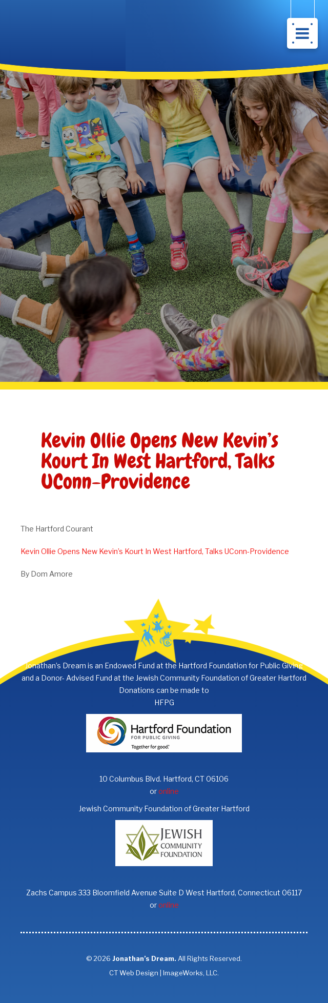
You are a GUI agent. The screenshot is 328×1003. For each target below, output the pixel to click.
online (168, 791)
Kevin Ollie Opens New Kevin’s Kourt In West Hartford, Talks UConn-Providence (154, 551)
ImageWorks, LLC (190, 973)
